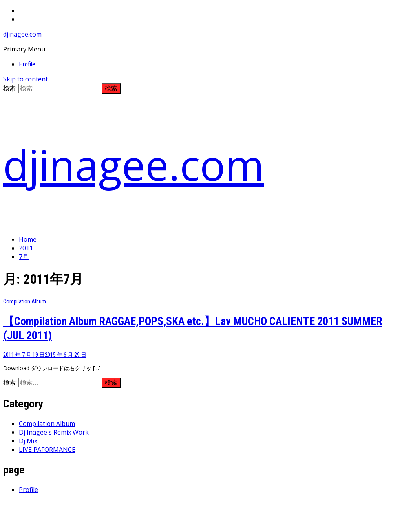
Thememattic (188, 504)
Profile (27, 64)
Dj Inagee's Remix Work (54, 432)
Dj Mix (28, 441)
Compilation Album (24, 301)
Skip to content (25, 79)
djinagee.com (22, 34)
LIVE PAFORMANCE (47, 449)
